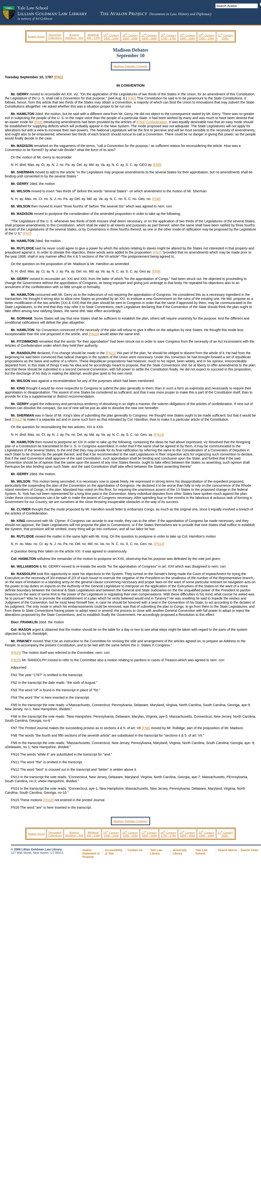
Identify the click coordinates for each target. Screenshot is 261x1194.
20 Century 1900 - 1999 (206, 37)
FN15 (15, 800)
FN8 (14, 735)
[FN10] (94, 334)
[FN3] (38, 122)
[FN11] (111, 353)
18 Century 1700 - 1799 (168, 37)
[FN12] (17, 419)
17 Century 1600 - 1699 (149, 37)
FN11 (15, 762)
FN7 (14, 728)
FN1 (14, 675)
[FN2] (132, 98)
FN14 (15, 788)
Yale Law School (201, 852)
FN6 (14, 716)
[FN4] (140, 122)
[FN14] (159, 544)
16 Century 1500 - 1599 (130, 37)
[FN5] (157, 165)
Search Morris (227, 850)
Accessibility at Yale (113, 852)
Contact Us (135, 850)
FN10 (15, 754)
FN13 (15, 777)
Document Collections (55, 36)
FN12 (15, 769)
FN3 (14, 690)
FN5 (14, 705)
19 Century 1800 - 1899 (187, 37)
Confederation (156, 122)
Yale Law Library (156, 852)
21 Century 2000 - (225, 37)
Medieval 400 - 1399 (93, 36)
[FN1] (58, 77)
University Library (180, 852)
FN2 (14, 683)
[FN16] (48, 800)
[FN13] (159, 434)
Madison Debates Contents (130, 66)
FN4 (14, 697)
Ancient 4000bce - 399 (74, 36)
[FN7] (27, 233)
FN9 (14, 743)
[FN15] (16, 653)
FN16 (15, 807)
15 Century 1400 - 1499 (111, 37)
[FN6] (156, 199)
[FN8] (146, 728)
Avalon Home (36, 36)
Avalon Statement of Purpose (91, 854)
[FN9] (156, 271)
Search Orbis (249, 850)
